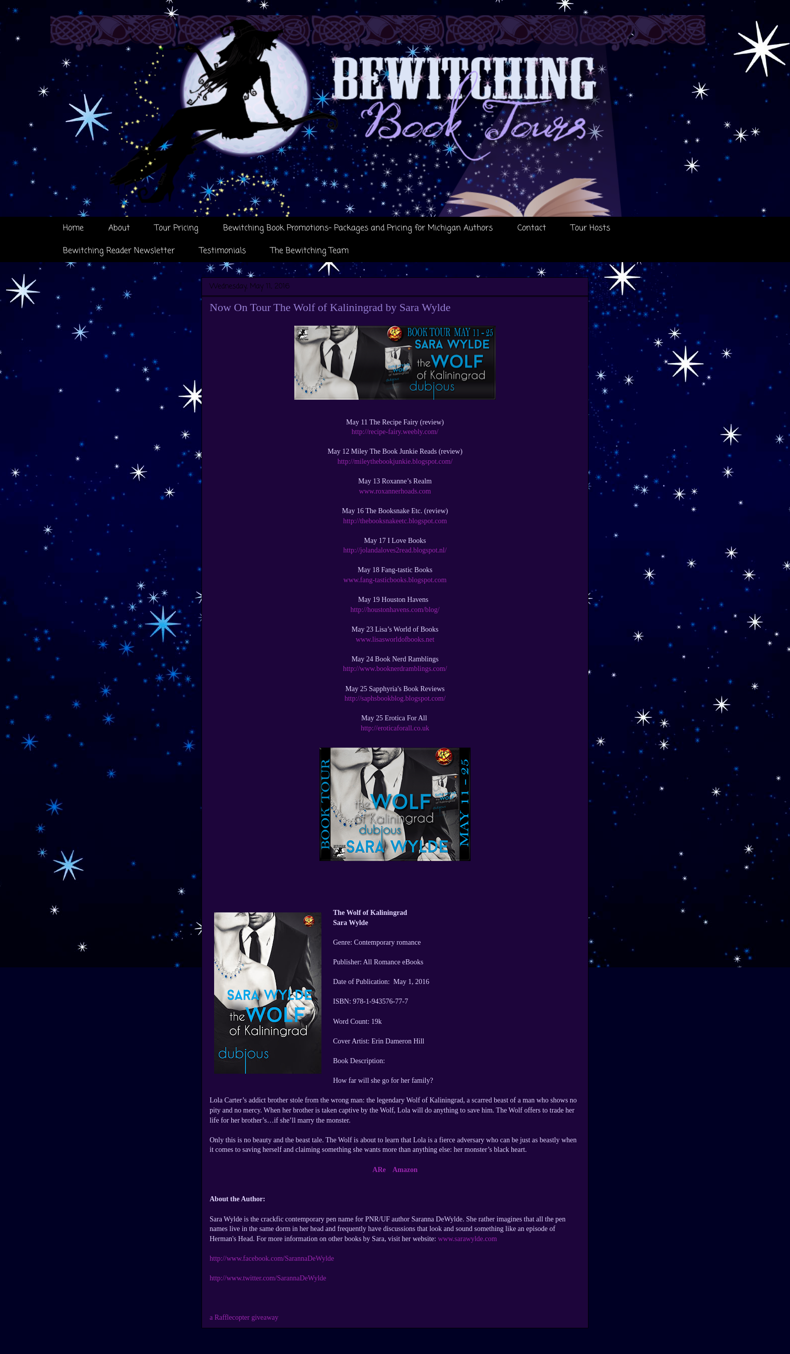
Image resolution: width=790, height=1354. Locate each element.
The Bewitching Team (310, 251)
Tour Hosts (590, 228)
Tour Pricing (177, 228)
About (119, 228)
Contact (531, 228)
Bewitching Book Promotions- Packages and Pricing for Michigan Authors (358, 228)
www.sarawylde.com (467, 1239)
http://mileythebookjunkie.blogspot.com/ (395, 461)
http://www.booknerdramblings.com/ (395, 668)
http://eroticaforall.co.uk (395, 728)
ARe (378, 1170)
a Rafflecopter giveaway (244, 1317)
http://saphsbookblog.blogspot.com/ (395, 698)
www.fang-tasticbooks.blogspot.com (395, 580)
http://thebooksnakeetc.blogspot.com (395, 521)
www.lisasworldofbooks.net (395, 639)
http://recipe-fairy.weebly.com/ (395, 432)
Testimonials (223, 251)
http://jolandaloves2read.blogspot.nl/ (394, 550)
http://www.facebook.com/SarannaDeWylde (272, 1258)
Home (73, 228)
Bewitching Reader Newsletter (119, 251)
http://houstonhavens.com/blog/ (395, 609)
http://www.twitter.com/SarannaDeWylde (268, 1278)
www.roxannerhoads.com (395, 491)
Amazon (405, 1170)
